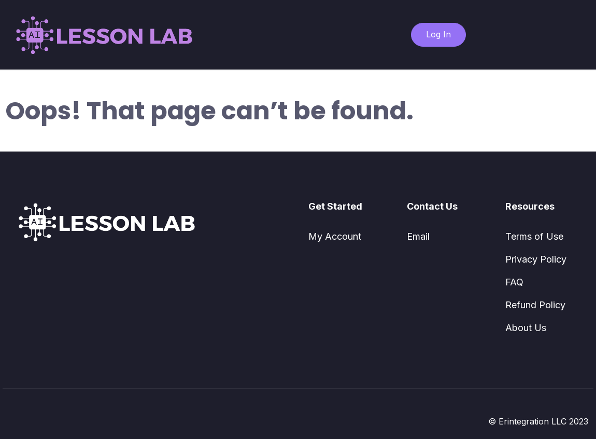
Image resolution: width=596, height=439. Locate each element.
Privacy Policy (535, 259)
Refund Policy (535, 304)
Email (418, 236)
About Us (525, 327)
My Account (334, 236)
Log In (438, 34)
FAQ (514, 282)
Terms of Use (534, 236)
